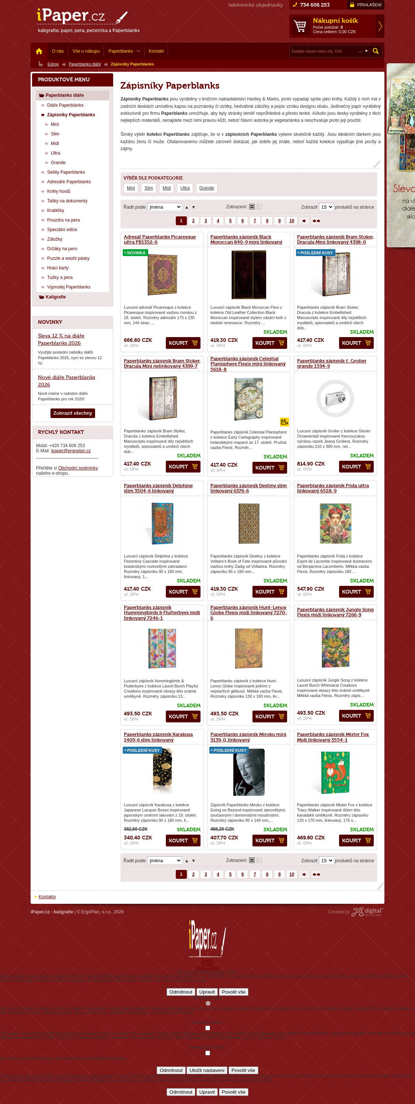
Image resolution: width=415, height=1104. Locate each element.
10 (291, 220)
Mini (131, 188)
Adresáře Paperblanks (65, 181)
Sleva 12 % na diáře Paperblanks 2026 (61, 339)
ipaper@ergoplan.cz (71, 450)
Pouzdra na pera (59, 220)
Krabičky (51, 210)
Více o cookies (207, 968)
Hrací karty (54, 267)
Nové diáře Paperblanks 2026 (66, 381)
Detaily (207, 964)
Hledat (376, 51)
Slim (148, 188)
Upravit (207, 992)
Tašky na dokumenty (63, 201)
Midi (167, 188)
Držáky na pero (58, 248)
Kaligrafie (52, 297)
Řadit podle (134, 207)
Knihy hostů (54, 191)
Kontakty (47, 896)
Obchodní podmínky (78, 468)
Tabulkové (259, 206)
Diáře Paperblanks (61, 105)
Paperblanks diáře (61, 95)
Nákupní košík (335, 20)
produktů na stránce (354, 207)
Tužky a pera (56, 277)
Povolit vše (233, 992)
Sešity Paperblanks (62, 172)
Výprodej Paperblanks (64, 287)
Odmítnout (181, 992)
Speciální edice (58, 229)
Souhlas (207, 960)
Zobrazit (309, 207)
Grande (206, 188)
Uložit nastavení (206, 1070)
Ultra (184, 188)
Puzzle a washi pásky (64, 258)
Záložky (50, 239)
